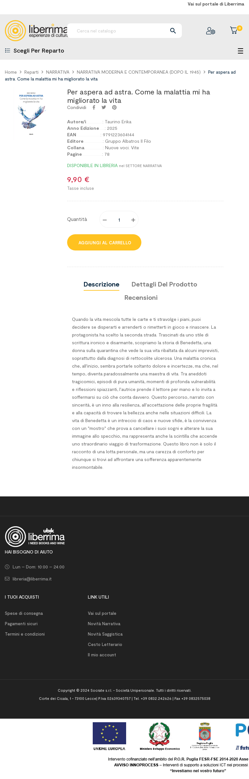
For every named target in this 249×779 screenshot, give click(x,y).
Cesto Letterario (105, 644)
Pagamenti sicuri (21, 623)
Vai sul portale (102, 613)
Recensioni (141, 297)
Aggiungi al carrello (104, 242)
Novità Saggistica (105, 634)
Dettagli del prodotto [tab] (164, 284)
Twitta (103, 107)
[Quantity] (119, 219)
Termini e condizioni (25, 634)
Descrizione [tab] (101, 284)
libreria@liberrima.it (32, 578)
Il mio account (102, 654)
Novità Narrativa (104, 623)
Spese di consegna (24, 613)
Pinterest (114, 107)
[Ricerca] (124, 30)
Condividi (93, 107)
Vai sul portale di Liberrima (216, 3)
